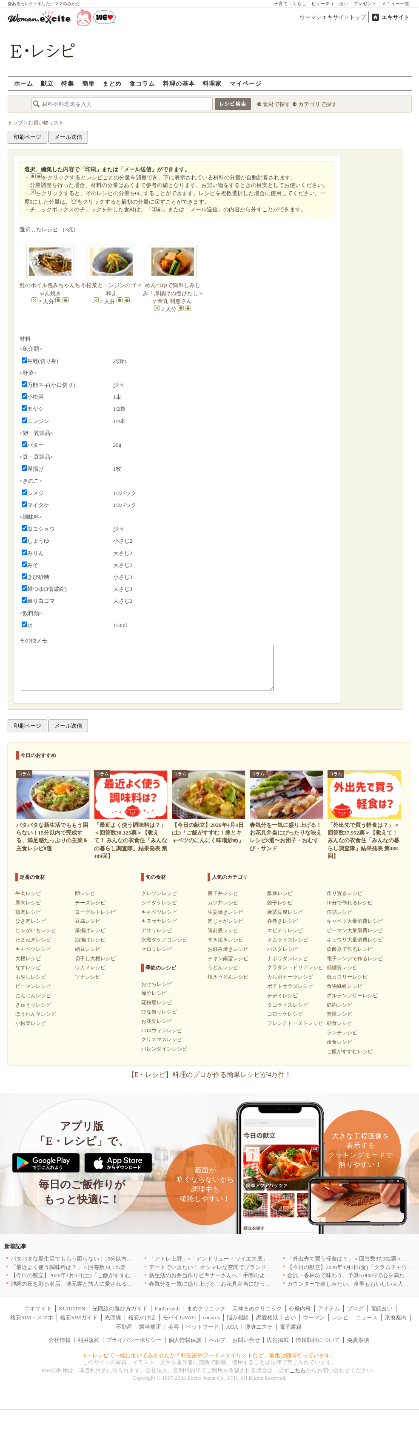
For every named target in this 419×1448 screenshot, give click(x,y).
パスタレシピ (282, 949)
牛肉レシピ (28, 893)
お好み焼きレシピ (228, 949)
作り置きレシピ (344, 893)
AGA (232, 1327)
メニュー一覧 (396, 3)
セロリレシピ (156, 949)
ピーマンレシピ (33, 986)
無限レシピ (339, 1014)
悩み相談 (238, 1317)
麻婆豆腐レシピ (285, 912)
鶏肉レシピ (28, 912)
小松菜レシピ (30, 1023)
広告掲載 (278, 1340)
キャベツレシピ (33, 949)
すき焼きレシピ (225, 940)
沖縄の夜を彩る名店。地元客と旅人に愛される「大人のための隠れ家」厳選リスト (113, 1284)
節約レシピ (339, 1005)
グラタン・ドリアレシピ (295, 967)
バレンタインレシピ (164, 1049)
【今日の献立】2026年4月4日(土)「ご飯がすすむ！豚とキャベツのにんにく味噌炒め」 (118, 1275)
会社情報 (59, 1340)
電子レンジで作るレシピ (355, 958)
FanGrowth (167, 1308)
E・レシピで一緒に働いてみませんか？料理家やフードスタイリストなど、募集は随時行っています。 (209, 1355)
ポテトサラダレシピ (290, 986)
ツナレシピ (87, 977)
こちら (297, 1370)
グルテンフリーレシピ (352, 996)
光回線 (113, 1317)
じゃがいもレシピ (35, 930)
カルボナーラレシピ (290, 977)
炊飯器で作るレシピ (350, 949)
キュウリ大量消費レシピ (355, 940)
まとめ (112, 83)
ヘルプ (217, 1340)
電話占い (382, 1308)
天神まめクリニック (257, 1308)
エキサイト (395, 17)
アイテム (329, 1308)
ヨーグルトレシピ (95, 912)
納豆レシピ (87, 949)
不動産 (124, 1327)
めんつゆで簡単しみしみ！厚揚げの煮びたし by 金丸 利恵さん (172, 293)
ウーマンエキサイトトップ (332, 17)
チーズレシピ (90, 903)
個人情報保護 (185, 1340)
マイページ (246, 83)
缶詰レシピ (339, 912)
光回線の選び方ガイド (120, 1308)
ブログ (355, 1308)
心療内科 (300, 1308)
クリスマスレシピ (161, 1039)
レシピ (340, 1317)
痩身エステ (259, 1327)
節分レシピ (154, 993)
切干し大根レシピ (95, 958)
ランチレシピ (342, 1033)
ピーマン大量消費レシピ (355, 930)
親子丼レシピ (223, 893)
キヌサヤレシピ (159, 921)
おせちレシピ (156, 984)
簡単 (88, 83)
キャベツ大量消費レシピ (355, 921)
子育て (281, 3)
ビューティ (323, 3)
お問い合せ (246, 1340)
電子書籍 (290, 1327)
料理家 (212, 83)
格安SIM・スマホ (31, 1317)
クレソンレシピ (159, 893)
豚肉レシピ (28, 903)
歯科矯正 (150, 1327)
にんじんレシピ (33, 996)
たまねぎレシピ (33, 940)
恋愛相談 (267, 1317)
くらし (300, 3)
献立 (47, 83)
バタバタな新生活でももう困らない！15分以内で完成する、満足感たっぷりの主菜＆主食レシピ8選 (134, 1258)
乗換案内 (396, 1317)
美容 (173, 1327)
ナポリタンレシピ (287, 958)
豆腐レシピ (87, 921)
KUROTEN (72, 1308)
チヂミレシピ (282, 996)
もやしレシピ (30, 977)
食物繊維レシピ (344, 986)
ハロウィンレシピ (161, 1030)
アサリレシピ (156, 930)
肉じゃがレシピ (225, 921)
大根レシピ (28, 958)
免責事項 (358, 1340)
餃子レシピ (280, 903)
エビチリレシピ (285, 930)
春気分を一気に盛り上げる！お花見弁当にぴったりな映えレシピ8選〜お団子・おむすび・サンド (269, 1284)
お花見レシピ (156, 1021)
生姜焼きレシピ (225, 912)
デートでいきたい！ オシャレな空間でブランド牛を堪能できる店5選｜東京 (242, 1267)
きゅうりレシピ (33, 1005)
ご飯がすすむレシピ (350, 1051)
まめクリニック (206, 1308)
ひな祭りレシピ (159, 1012)
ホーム (23, 83)
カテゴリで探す (317, 104)
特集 (67, 83)
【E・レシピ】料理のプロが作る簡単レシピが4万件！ (210, 1074)
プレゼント (365, 3)
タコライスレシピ (287, 1005)
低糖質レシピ (342, 967)
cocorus (211, 1317)
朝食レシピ (339, 1023)
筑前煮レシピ (223, 930)
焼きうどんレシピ (228, 977)
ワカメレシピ (90, 967)
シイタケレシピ (159, 903)
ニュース (367, 1317)
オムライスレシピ (287, 940)
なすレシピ (28, 967)
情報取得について (318, 1340)
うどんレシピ (223, 967)
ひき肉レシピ (30, 921)
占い (344, 3)
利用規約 (88, 1340)
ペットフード (202, 1327)
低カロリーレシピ (347, 977)
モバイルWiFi (179, 1317)
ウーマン (314, 1317)
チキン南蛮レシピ (228, 958)
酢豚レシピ (280, 893)
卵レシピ (85, 893)
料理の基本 (179, 83)
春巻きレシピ (282, 921)
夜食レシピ (339, 1042)
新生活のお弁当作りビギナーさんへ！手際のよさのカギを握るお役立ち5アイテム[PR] (255, 1275)
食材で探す (277, 104)
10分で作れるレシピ (350, 903)
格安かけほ (142, 1317)
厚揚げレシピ (90, 930)
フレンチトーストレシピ (295, 1023)
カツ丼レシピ (223, 903)
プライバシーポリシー (134, 1340)
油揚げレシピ (90, 940)
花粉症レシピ (156, 1002)
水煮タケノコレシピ (164, 940)
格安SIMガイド (78, 1317)
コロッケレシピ (285, 1014)
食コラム (142, 83)
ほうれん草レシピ (35, 1014)
